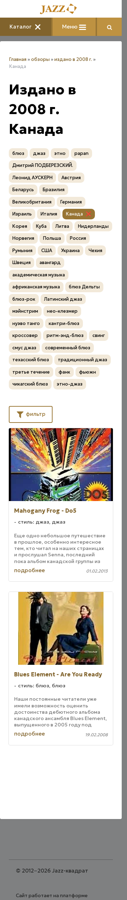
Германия (71, 202)
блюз (18, 153)
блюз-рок (23, 299)
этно (60, 153)
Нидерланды (93, 226)
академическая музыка (38, 275)
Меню (74, 26)
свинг (98, 335)
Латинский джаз (63, 299)
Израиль (22, 214)
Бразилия (54, 190)
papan (81, 153)
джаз (39, 153)
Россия (78, 238)
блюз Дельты (84, 287)
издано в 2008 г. (73, 59)
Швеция (21, 262)
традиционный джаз (82, 360)
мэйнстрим (25, 311)
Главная (17, 59)
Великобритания (32, 202)
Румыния (22, 251)
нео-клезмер (62, 311)
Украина (70, 251)
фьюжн (87, 372)
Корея (19, 226)
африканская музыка (36, 287)
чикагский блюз (30, 384)
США (46, 251)
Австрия (71, 178)
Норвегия (23, 238)
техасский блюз (30, 360)
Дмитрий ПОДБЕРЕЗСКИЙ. (42, 165)
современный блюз (67, 348)
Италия (49, 214)
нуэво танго (26, 323)
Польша (52, 238)
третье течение (31, 372)
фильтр (31, 413)
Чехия (95, 251)
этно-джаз (70, 384)
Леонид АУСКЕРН (32, 178)
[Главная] (61, 9)
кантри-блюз (64, 323)
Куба (41, 226)
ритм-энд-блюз (65, 335)
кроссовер (25, 335)
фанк (64, 372)
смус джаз (24, 348)
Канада (74, 214)
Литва (62, 226)
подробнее (29, 570)
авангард (50, 262)
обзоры (40, 59)
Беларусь (23, 190)
